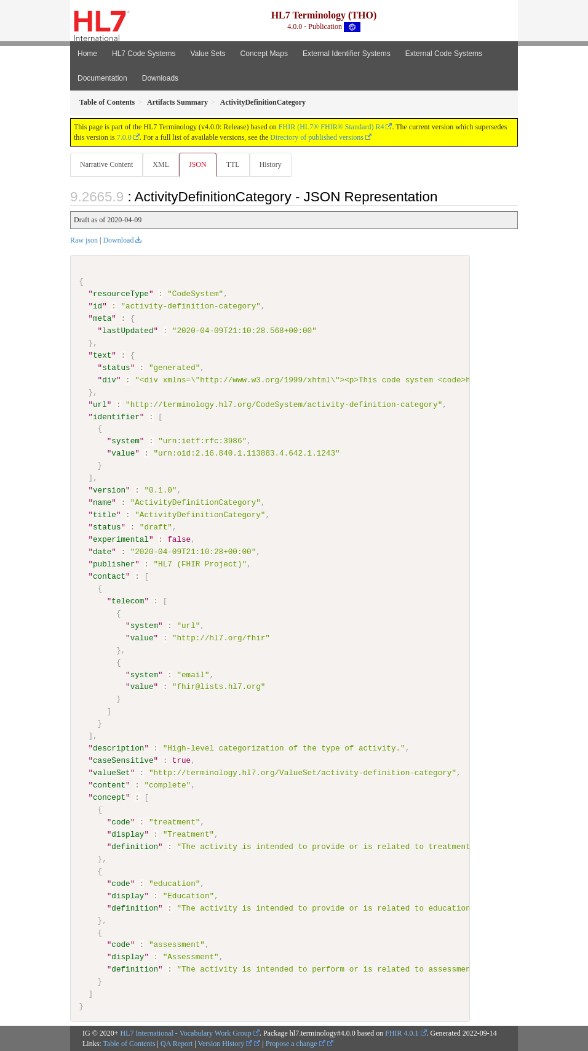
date (102, 551)
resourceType (121, 293)
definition (134, 846)
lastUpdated (127, 330)
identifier (116, 416)
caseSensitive (123, 760)
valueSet (111, 772)
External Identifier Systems (347, 53)
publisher (114, 564)
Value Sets (207, 53)
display (127, 833)
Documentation (102, 78)
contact (109, 576)
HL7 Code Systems (143, 53)
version (109, 490)
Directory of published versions (317, 137)
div (109, 379)
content (109, 784)
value (123, 453)
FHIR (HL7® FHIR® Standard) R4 (331, 127)
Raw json (84, 240)
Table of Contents (129, 1043)
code (120, 821)
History (271, 164)
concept (109, 796)
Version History (225, 1043)
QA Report (177, 1043)
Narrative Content (106, 164)
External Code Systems (443, 53)
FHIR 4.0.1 (401, 1032)
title (104, 514)
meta (102, 318)
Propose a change (295, 1043)
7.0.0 (124, 137)
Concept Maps (264, 53)
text (102, 355)
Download (118, 240)
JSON (198, 164)
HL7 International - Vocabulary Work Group (186, 1032)
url (100, 403)
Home (87, 53)
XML (161, 164)
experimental (121, 539)
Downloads (160, 78)
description (118, 748)
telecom (127, 600)
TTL (233, 164)
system (125, 440)
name (102, 502)
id (97, 306)
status (116, 367)
